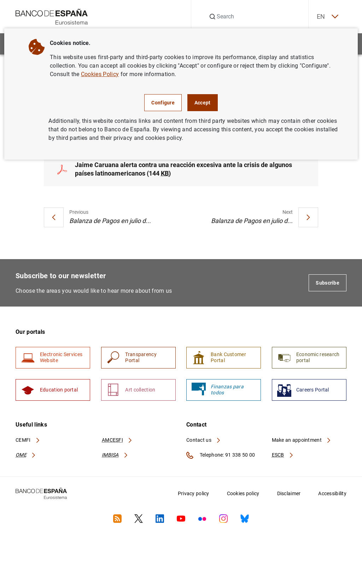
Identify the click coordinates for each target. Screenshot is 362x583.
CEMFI (28, 444)
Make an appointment (302, 444)
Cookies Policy (100, 74)
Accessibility (332, 498)
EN (324, 17)
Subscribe (327, 284)
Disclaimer (289, 498)
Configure (163, 102)
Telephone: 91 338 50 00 (220, 459)
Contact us (203, 444)
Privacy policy (193, 498)
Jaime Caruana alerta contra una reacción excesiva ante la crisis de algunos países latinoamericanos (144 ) (183, 171)
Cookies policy (243, 498)
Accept (202, 102)
